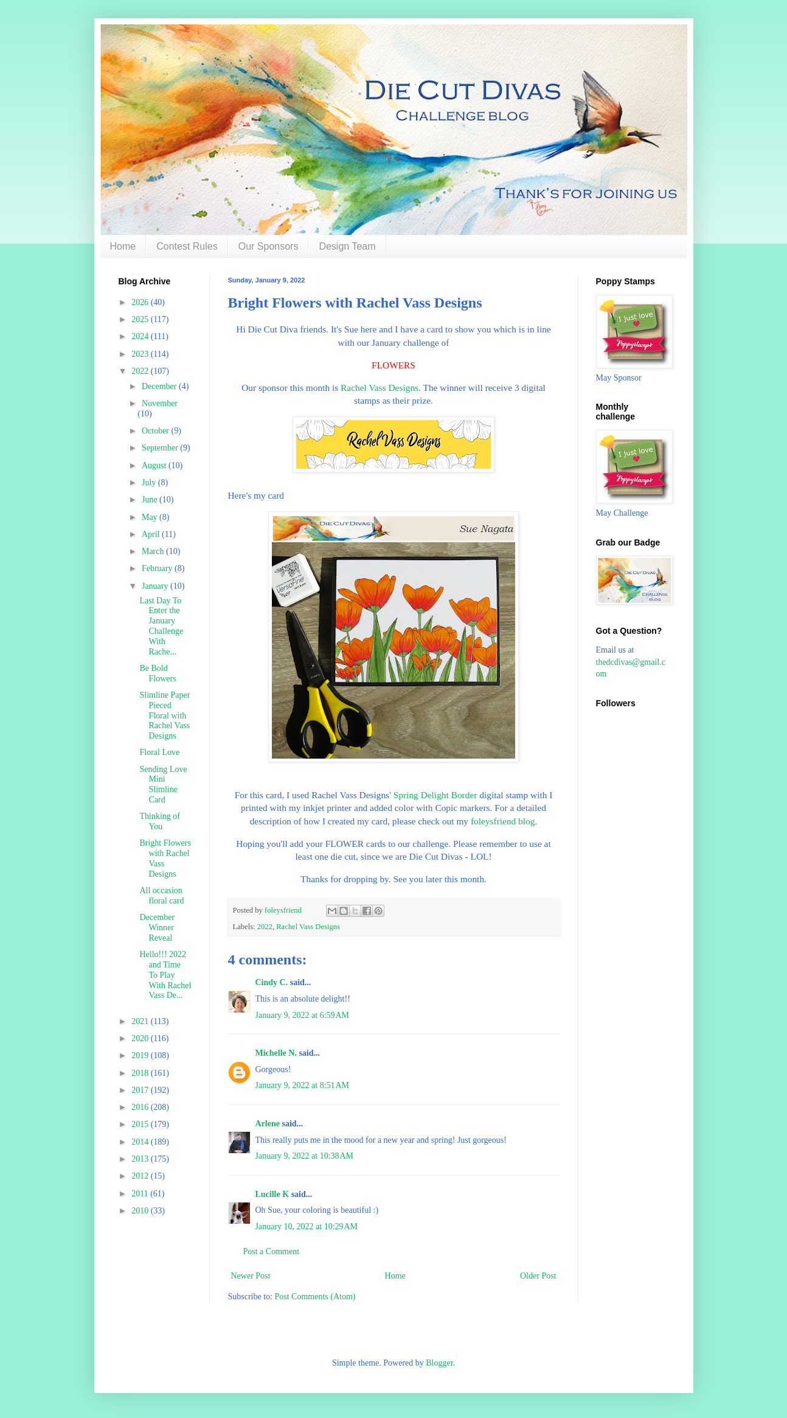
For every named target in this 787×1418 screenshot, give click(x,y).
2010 (141, 1210)
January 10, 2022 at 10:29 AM (306, 1226)
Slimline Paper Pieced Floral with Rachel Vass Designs (164, 715)
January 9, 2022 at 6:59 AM (302, 1015)
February (158, 568)
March (154, 551)
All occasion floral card (161, 895)
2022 (264, 926)
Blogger (439, 1362)
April (152, 534)
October (157, 430)
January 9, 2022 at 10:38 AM (304, 1155)
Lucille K (272, 1194)
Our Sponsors (268, 246)
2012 (141, 1176)
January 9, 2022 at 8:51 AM (302, 1085)
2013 (141, 1159)
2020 (141, 1038)
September (161, 447)
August (155, 465)
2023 (141, 354)
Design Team (347, 246)
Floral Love (159, 752)
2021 (141, 1021)
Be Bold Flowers (157, 673)
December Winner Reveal (157, 927)
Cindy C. (271, 982)
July (150, 482)
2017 (141, 1090)
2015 (141, 1124)
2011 (140, 1193)
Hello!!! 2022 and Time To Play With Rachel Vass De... (165, 975)
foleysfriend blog (503, 821)
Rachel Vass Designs (379, 387)
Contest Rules (187, 246)
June (150, 499)
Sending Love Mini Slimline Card (163, 784)
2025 (141, 319)
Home (123, 246)
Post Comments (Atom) (315, 1296)
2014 (141, 1141)
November (160, 403)
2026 (141, 302)
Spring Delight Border (435, 795)
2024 (141, 336)
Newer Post (251, 1275)
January (156, 586)
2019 (141, 1055)
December (160, 386)
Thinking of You (159, 821)
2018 (141, 1073)
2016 (141, 1107)
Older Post (538, 1275)
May (150, 517)
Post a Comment (271, 1251)
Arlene (267, 1123)
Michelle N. (276, 1053)
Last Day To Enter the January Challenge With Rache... (161, 626)
